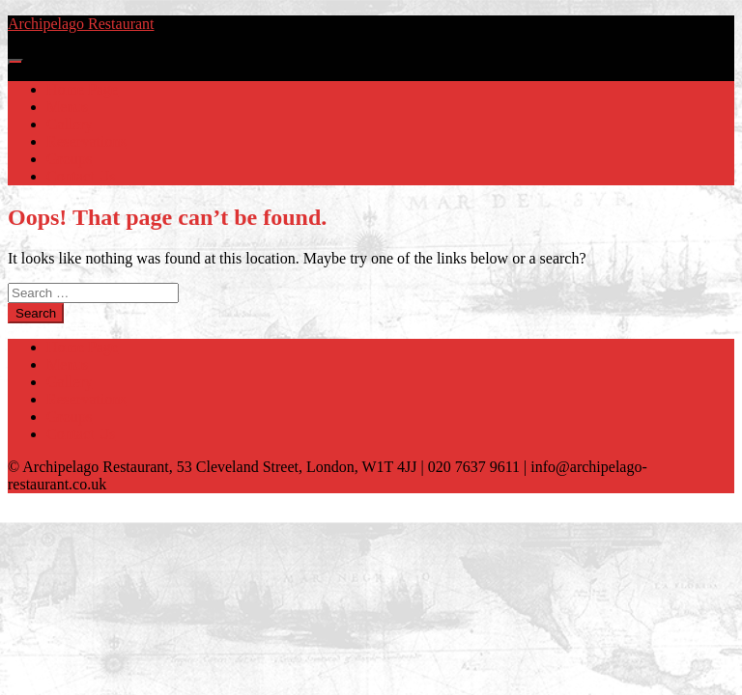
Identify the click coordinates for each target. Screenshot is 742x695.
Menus (67, 106)
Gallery (69, 124)
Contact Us (81, 176)
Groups (69, 159)
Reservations (86, 141)
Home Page (82, 89)
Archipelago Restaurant (81, 23)
